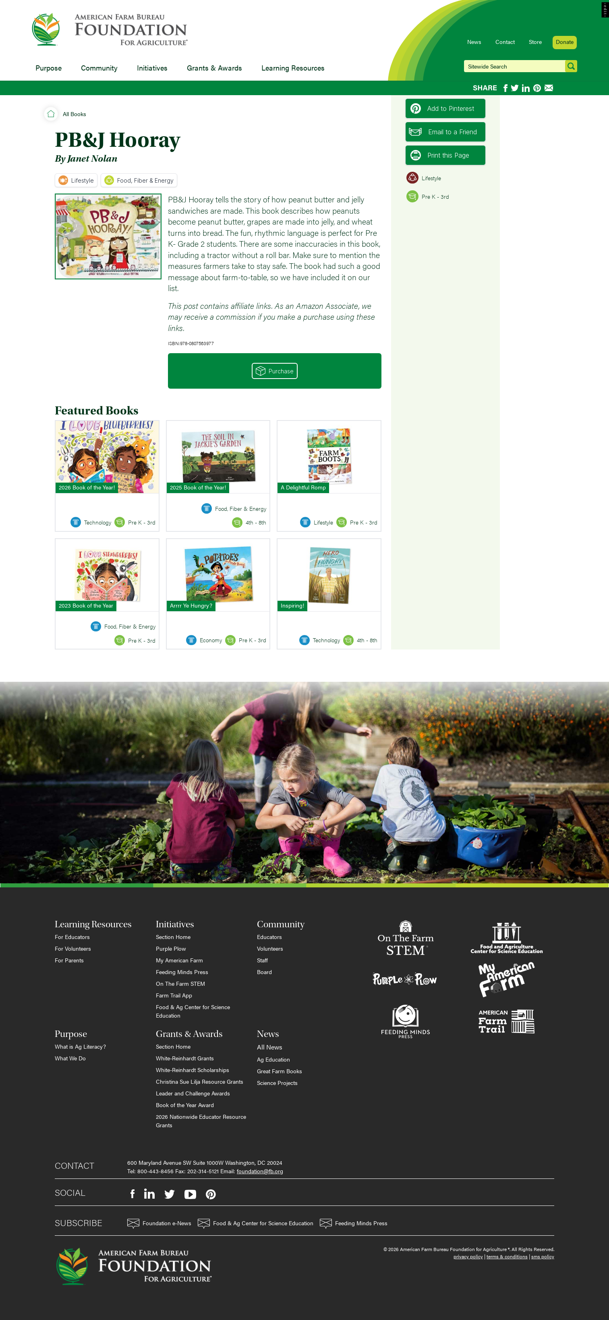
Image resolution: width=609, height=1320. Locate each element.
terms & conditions (507, 1256)
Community (99, 67)
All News (269, 1046)
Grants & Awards (214, 67)
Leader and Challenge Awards (193, 1093)
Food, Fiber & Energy (139, 180)
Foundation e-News (159, 1224)
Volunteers (270, 948)
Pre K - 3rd (427, 196)
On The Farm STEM (180, 983)
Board (264, 972)
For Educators (72, 937)
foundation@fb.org (260, 1171)
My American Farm (179, 960)
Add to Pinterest (442, 108)
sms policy (542, 1256)
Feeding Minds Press (182, 972)
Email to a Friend (443, 132)
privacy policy (468, 1256)
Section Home (173, 937)
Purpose (48, 67)
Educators (269, 937)
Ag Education (273, 1059)
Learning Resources (293, 67)
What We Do (70, 1058)
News (474, 41)
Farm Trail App (174, 995)
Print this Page (439, 155)
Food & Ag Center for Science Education (193, 1011)
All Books (74, 114)
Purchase (275, 371)
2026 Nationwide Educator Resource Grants (201, 1120)
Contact (505, 41)
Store (535, 41)
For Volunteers (73, 948)
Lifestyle (76, 180)
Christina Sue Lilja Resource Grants (199, 1081)
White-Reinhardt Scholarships (192, 1070)
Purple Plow (171, 948)
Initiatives (152, 67)
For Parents (69, 960)
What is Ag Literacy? (80, 1046)
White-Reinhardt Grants (185, 1058)
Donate (565, 41)
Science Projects (277, 1082)
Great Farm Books (279, 1071)
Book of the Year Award (185, 1105)
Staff (262, 960)
